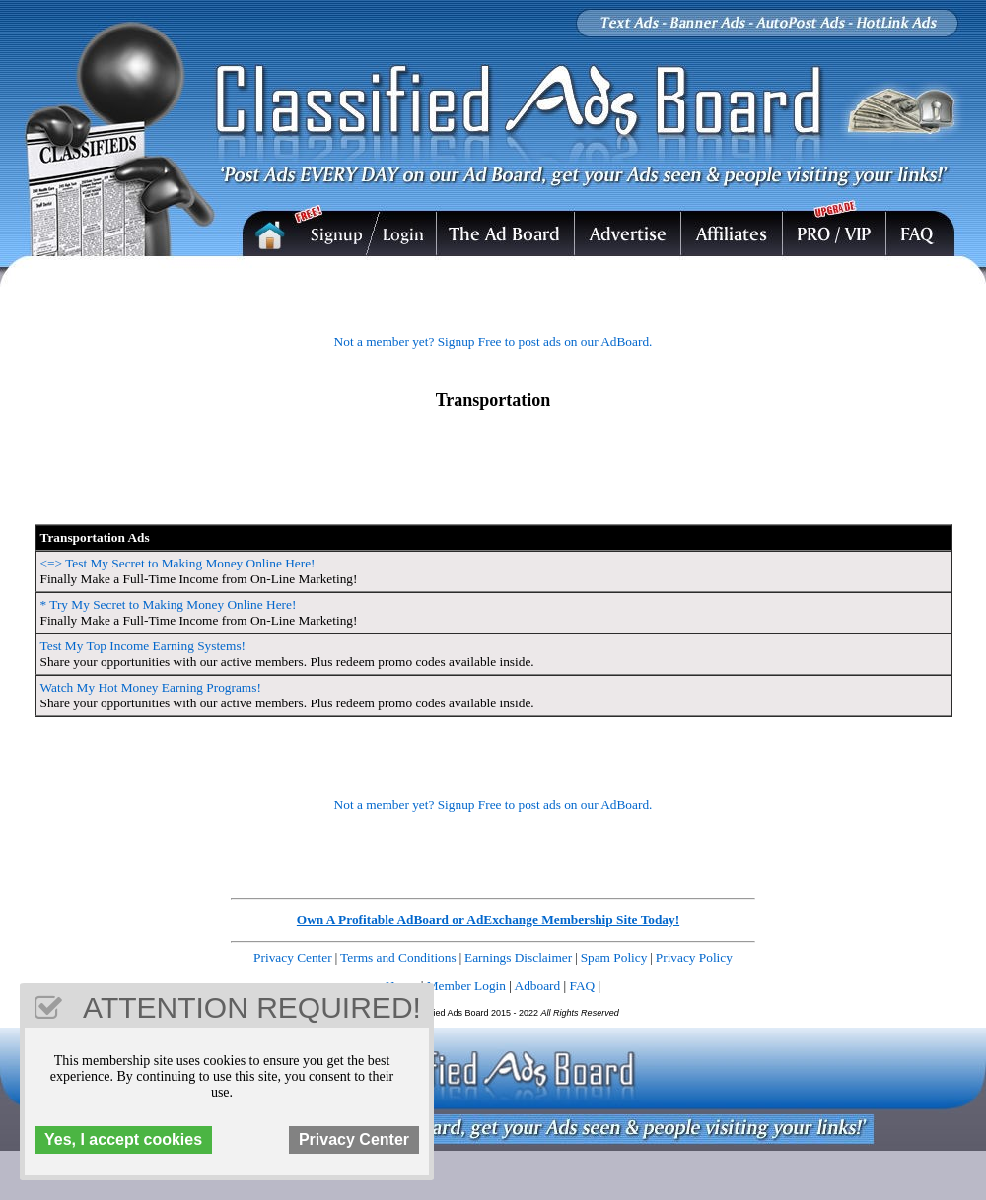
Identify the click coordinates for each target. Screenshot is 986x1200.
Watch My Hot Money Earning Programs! (150, 687)
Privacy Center (292, 957)
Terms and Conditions (398, 957)
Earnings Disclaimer (518, 957)
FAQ (583, 985)
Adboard (538, 985)
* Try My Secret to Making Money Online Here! (168, 604)
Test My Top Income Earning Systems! (143, 645)
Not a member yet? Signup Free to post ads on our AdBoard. (493, 341)
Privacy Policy (694, 957)
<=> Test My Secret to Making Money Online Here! (178, 563)
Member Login (466, 985)
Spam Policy (614, 957)
